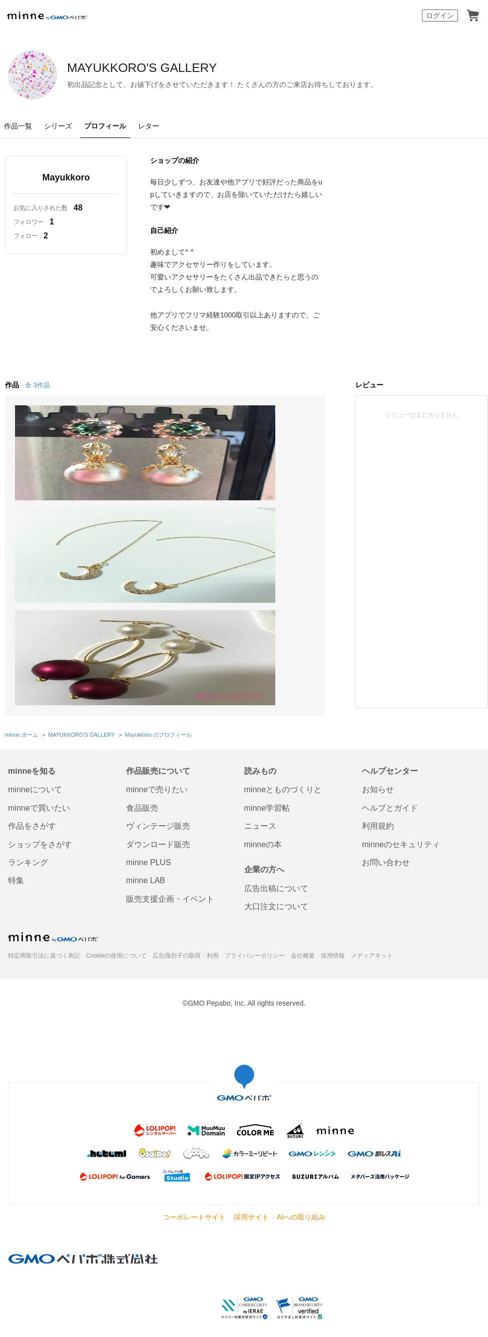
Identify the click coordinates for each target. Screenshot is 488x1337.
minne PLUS (148, 853)
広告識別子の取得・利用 (186, 946)
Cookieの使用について (116, 946)
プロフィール (105, 126)
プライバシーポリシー (255, 946)
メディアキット (372, 946)
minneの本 (263, 835)
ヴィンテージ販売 (158, 817)
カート (473, 15)
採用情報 (333, 946)
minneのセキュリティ (401, 835)
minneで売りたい (157, 781)
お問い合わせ (386, 853)
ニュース (260, 817)
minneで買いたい (39, 799)
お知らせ (378, 781)
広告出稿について (276, 879)
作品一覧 (18, 126)
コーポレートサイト (194, 1208)
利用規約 (378, 817)
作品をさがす (32, 817)
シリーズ (58, 126)
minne (53, 928)
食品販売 (142, 799)
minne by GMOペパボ (47, 15)
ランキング (28, 853)
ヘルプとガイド (390, 799)
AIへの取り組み (301, 1208)
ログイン (440, 15)
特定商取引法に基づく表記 (44, 946)
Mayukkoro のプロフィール (157, 727)
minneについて (35, 781)
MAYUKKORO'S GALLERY (188, 68)
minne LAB (145, 872)
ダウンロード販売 (158, 835)
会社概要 (303, 946)
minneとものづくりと (283, 781)
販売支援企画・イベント (170, 890)
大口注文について (276, 898)
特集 (16, 872)
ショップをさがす (40, 835)
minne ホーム (21, 727)
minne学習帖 (267, 799)
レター (148, 126)
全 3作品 (37, 385)
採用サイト (251, 1208)
